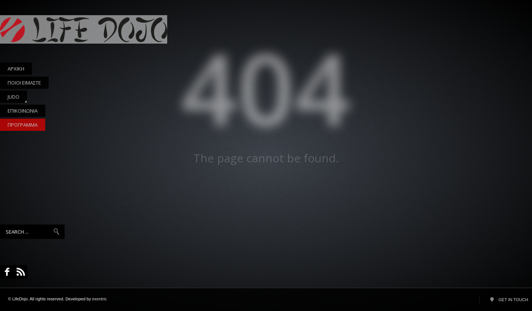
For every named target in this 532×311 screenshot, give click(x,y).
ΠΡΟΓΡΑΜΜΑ (23, 124)
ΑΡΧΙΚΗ (16, 68)
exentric (99, 299)
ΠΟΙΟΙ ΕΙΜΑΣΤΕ (24, 82)
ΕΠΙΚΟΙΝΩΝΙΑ (23, 110)
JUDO (13, 98)
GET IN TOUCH (513, 299)
